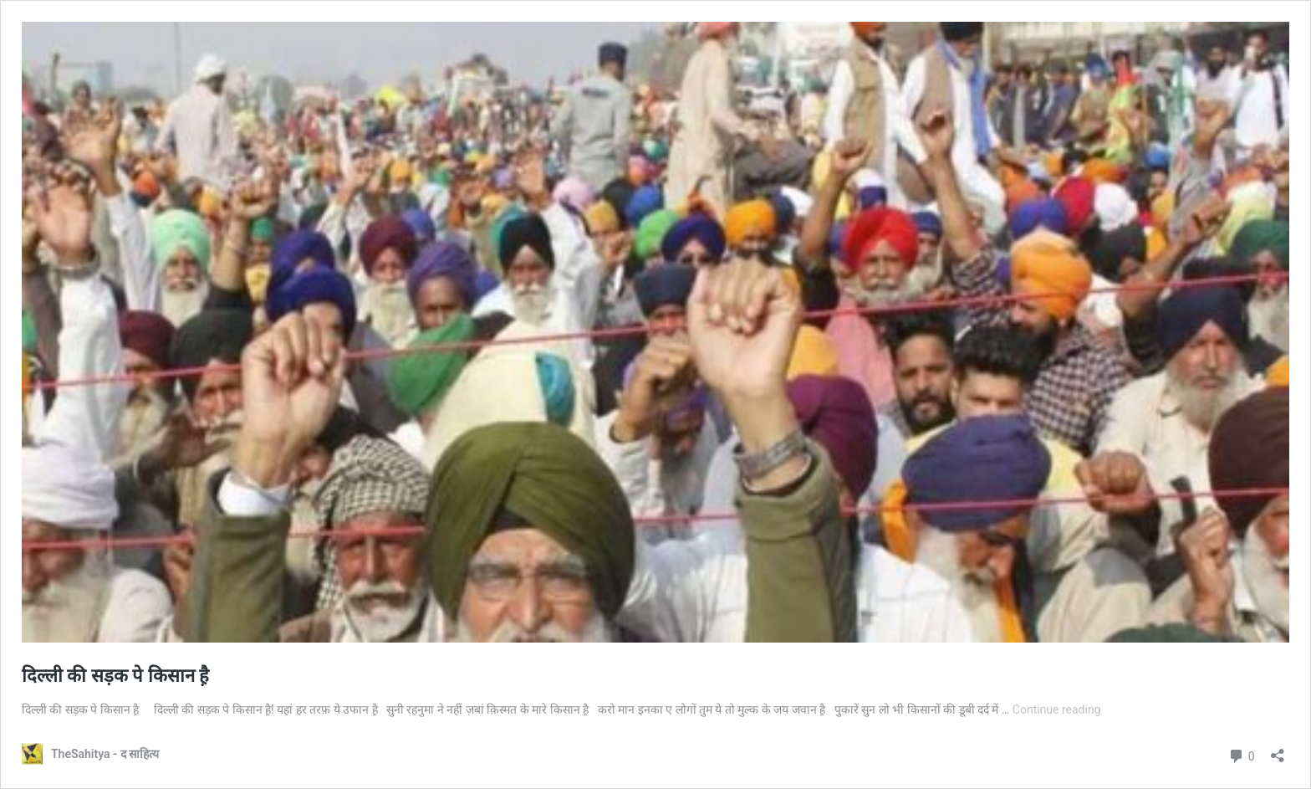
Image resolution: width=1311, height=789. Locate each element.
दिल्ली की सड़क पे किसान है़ (115, 675)
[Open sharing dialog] (1277, 750)
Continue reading (1057, 709)
